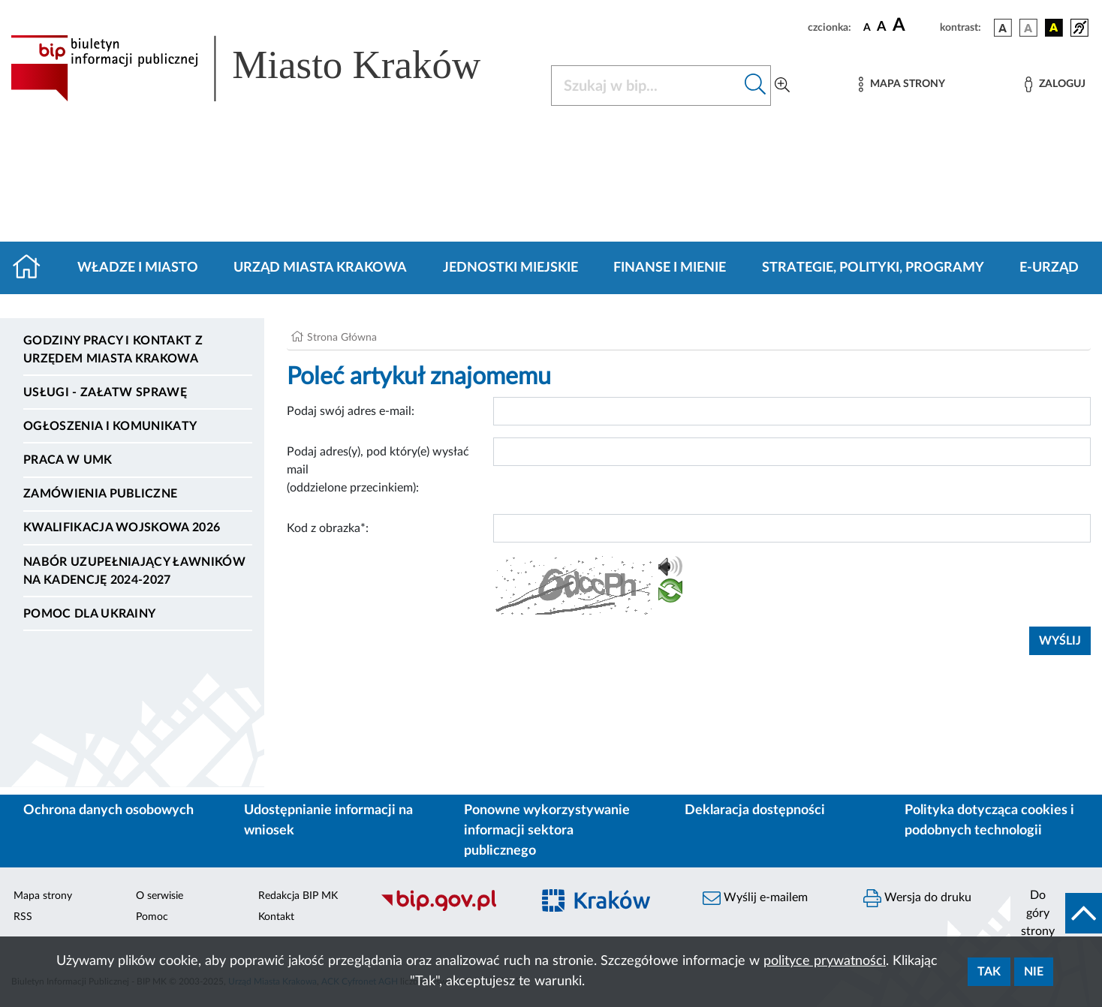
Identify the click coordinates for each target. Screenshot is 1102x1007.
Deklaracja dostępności (755, 810)
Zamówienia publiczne (100, 494)
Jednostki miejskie (510, 268)
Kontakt (276, 917)
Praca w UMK (68, 460)
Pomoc (152, 917)
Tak (989, 972)
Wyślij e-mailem (755, 898)
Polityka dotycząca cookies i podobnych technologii (989, 820)
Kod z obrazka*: (328, 528)
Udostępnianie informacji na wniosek (328, 820)
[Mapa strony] (901, 84)
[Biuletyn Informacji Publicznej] (447, 908)
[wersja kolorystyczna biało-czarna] (1028, 28)
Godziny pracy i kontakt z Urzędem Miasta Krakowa (113, 350)
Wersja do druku (917, 898)
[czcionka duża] (914, 25)
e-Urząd (1049, 268)
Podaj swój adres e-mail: (350, 411)
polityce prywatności (824, 961)
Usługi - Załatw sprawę (105, 392)
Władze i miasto (137, 268)
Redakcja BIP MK (298, 896)
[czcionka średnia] (881, 27)
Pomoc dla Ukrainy (89, 614)
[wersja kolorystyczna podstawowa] (1003, 28)
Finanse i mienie (669, 268)
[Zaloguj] (1055, 84)
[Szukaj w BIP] (646, 85)
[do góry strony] (1056, 913)
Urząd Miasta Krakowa (320, 268)
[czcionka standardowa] (867, 27)
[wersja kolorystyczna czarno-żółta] (1054, 28)
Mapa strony (43, 896)
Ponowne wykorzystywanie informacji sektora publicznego (547, 831)
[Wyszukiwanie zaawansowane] (782, 85)
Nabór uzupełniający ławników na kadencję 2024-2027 (134, 571)
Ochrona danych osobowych (108, 810)
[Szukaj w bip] (755, 85)
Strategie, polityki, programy (873, 268)
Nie (1033, 972)
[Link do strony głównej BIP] (267, 68)
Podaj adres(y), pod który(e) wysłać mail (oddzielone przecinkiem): (378, 470)
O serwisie (159, 896)
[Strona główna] (32, 268)
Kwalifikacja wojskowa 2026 (121, 528)
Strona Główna (342, 337)
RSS (23, 917)
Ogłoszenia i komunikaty (110, 426)
